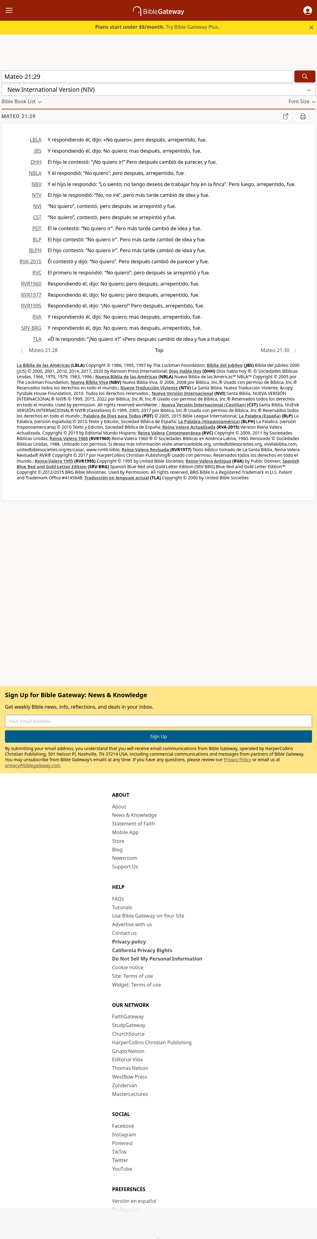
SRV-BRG (31, 328)
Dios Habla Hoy (185, 371)
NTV (36, 195)
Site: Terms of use (132, 976)
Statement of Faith (133, 823)
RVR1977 (31, 294)
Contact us (124, 933)
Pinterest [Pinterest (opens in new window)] (122, 1143)
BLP (37, 239)
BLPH (35, 250)
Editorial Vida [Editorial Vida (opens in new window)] (127, 1059)
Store (118, 841)
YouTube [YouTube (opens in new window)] (122, 1168)
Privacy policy (129, 941)
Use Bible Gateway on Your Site (148, 915)
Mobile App (125, 832)
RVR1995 (31, 305)
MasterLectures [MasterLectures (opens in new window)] (130, 1094)
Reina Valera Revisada (145, 449)
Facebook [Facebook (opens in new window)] (123, 1125)
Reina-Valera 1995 (54, 461)
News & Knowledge (134, 815)
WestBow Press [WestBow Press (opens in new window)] (129, 1076)
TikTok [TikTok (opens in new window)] (119, 1151)
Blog (117, 849)
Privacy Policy (237, 759)
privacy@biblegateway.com (32, 765)
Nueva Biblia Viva (89, 382)
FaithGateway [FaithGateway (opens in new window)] (128, 1016)
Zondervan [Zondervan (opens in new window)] (124, 1085)
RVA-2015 (30, 261)
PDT (36, 228)
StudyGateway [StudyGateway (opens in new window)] (128, 1025)
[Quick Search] (147, 76)
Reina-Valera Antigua (208, 461)
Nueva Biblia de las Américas (126, 377)
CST (37, 217)
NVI (37, 206)
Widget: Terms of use (136, 984)
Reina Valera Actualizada (188, 427)
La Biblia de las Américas (43, 365)
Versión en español (134, 1201)
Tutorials (122, 907)
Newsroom (124, 858)
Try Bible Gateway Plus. (157, 26)
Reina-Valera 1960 (69, 438)
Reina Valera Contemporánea (169, 433)
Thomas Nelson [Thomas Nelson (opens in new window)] (130, 1068)
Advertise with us (132, 924)
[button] (307, 10)
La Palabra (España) (259, 416)
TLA (37, 339)
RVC (36, 272)
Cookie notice (128, 967)
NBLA (35, 173)
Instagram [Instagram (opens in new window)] (124, 1134)
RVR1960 (31, 283)
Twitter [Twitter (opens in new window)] (120, 1160)
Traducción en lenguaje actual (116, 478)
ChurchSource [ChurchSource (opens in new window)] (128, 1033)
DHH (36, 162)
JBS (37, 150)
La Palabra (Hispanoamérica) (209, 421)
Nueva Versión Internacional (182, 393)
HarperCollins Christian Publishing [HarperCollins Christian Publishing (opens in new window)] (152, 1042)
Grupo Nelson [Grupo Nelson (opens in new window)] (128, 1051)
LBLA (35, 139)
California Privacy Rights (142, 950)
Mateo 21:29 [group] (19, 116)
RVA (37, 316)
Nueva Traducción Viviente (149, 388)
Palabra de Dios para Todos (112, 416)
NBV (36, 184)
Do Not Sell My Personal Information (157, 958)
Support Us (125, 866)
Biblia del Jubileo (225, 365)
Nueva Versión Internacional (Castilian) (203, 405)
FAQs (118, 898)
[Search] (304, 76)
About (119, 806)
